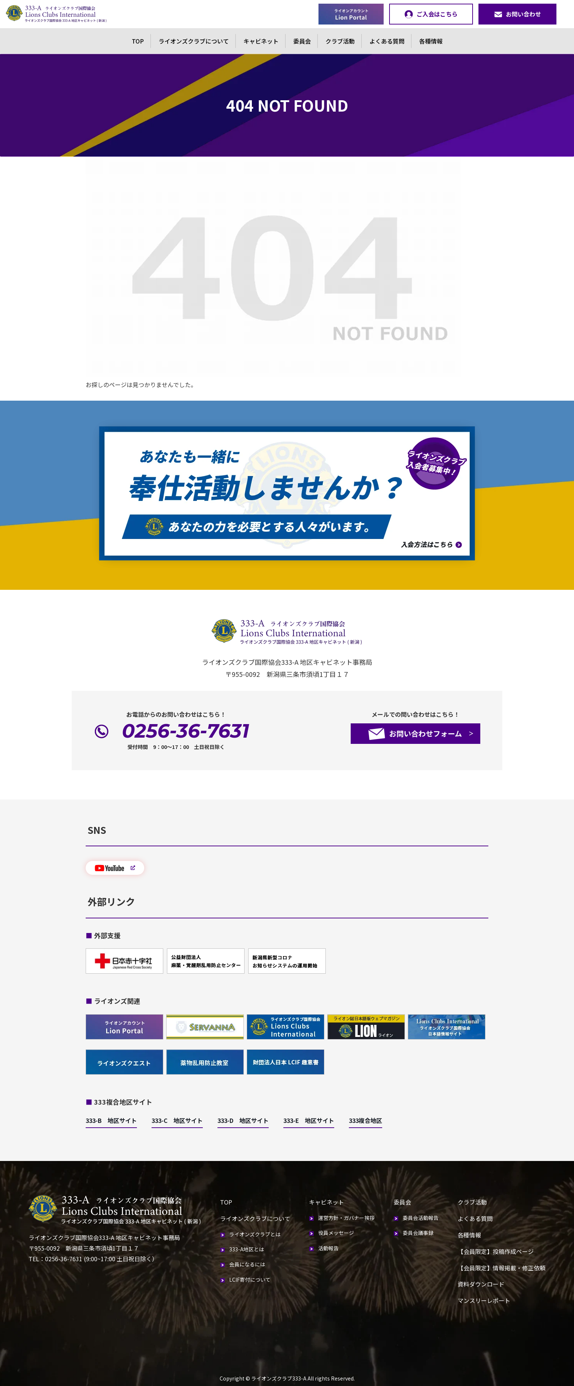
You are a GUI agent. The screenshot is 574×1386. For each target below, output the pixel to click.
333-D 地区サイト (243, 1120)
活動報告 (328, 1248)
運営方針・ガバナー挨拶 (346, 1217)
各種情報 (431, 41)
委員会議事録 (418, 1232)
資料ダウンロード (481, 1284)
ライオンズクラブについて (194, 41)
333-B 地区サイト (111, 1120)
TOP (138, 41)
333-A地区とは (246, 1249)
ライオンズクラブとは (254, 1234)
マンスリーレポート (484, 1300)
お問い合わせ (517, 14)
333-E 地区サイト (308, 1120)
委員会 (302, 41)
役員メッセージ (336, 1232)
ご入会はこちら (431, 14)
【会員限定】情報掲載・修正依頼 (501, 1267)
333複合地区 (365, 1120)
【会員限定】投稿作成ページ (496, 1251)
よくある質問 (387, 41)
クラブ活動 (340, 41)
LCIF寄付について (250, 1279)
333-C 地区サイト (177, 1120)
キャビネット (261, 41)
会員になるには (247, 1264)
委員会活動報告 (421, 1217)
